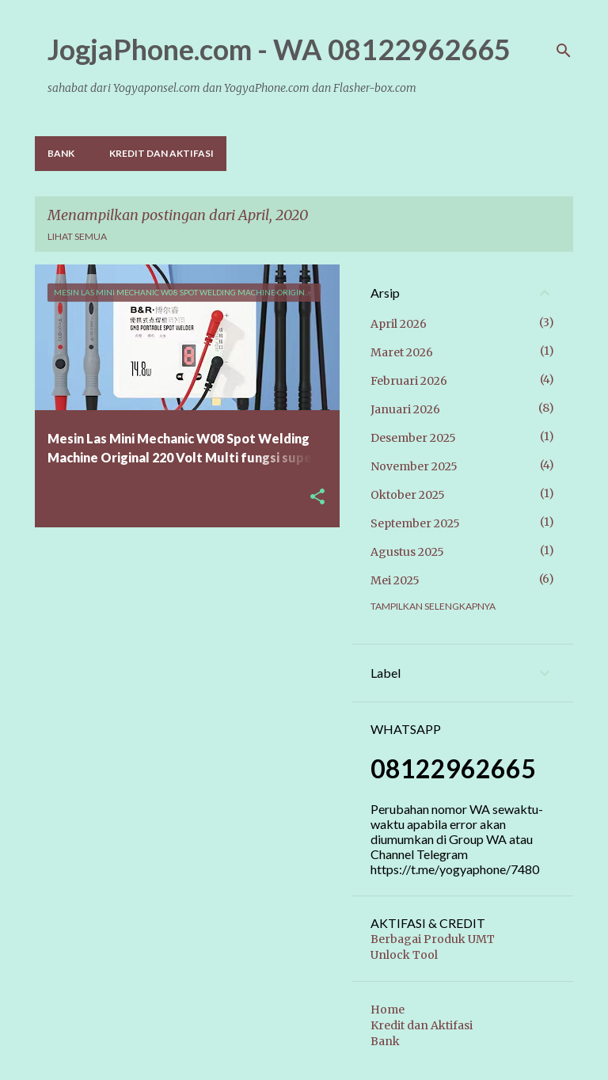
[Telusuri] (563, 51)
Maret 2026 (401, 352)
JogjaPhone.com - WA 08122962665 (279, 49)
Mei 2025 (395, 580)
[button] (317, 497)
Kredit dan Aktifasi (161, 153)
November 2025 (414, 466)
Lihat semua (77, 236)
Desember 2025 (413, 438)
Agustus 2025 (407, 552)
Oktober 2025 (407, 495)
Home (387, 1009)
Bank (61, 153)
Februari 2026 (408, 381)
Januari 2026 (405, 409)
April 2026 (398, 324)
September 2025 (415, 523)
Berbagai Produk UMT (432, 939)
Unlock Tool (404, 955)
